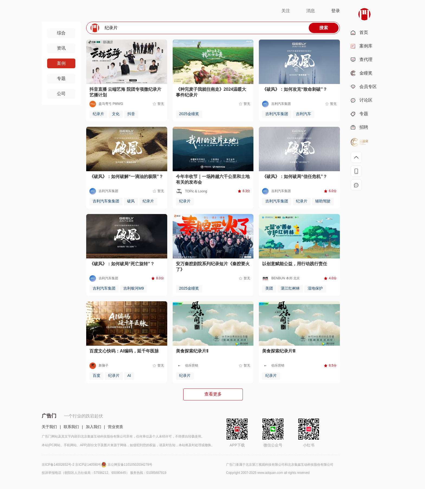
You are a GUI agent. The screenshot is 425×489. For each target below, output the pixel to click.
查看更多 (213, 394)
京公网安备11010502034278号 (130, 465)
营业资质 (115, 427)
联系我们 (71, 427)
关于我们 (49, 427)
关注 (285, 10)
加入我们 (93, 427)
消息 (310, 10)
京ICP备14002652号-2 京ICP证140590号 (75, 465)
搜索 (323, 27)
